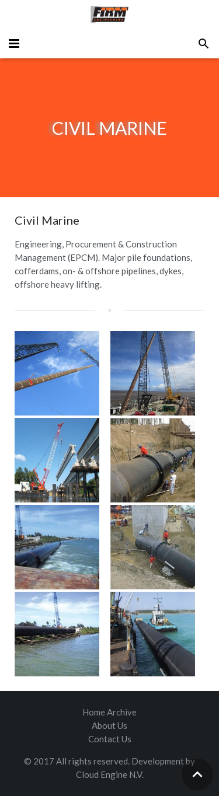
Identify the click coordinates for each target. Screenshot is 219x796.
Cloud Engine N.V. (110, 774)
